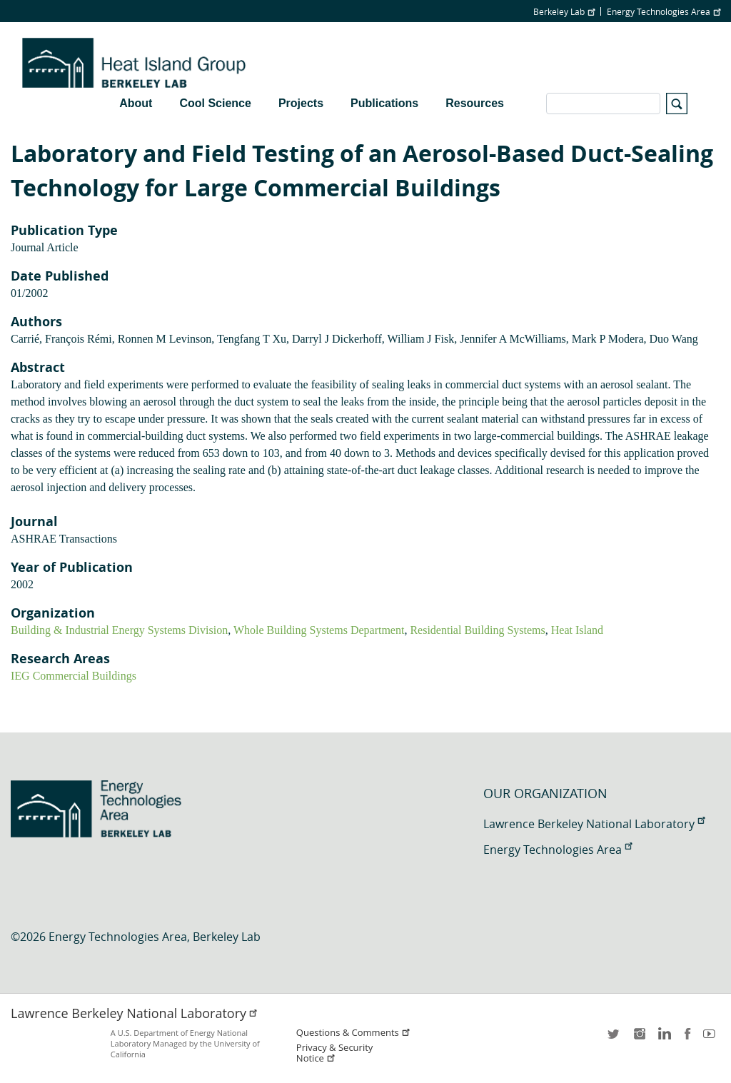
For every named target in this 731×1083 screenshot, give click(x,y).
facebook (687, 1038)
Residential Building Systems (477, 630)
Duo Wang (674, 339)
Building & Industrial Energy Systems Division (119, 630)
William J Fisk (421, 339)
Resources (474, 103)
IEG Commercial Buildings (73, 676)
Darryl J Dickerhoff (337, 339)
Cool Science (215, 103)
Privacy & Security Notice (334, 1053)
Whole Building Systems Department (319, 630)
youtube (711, 1038)
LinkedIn (663, 1038)
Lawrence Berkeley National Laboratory (594, 824)
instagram (638, 1038)
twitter (614, 1038)
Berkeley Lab (564, 11)
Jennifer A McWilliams (513, 339)
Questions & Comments (353, 1032)
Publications (384, 103)
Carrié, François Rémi (61, 339)
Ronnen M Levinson (165, 339)
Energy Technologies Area (663, 11)
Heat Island (577, 630)
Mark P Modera (608, 339)
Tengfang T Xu (251, 339)
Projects (300, 103)
